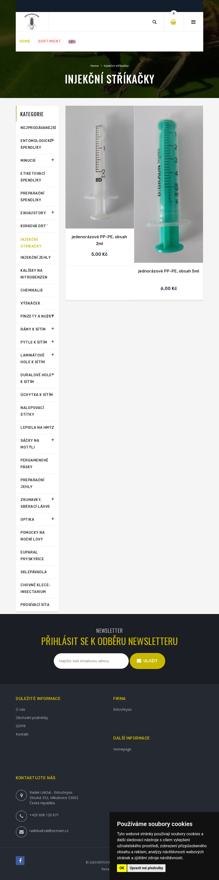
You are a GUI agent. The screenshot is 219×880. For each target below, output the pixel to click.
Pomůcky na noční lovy (32, 536)
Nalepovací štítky (32, 411)
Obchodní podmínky (32, 717)
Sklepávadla (33, 572)
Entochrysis (122, 709)
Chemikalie (31, 290)
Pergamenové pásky (34, 463)
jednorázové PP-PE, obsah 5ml (168, 271)
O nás (20, 709)
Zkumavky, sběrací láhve (35, 503)
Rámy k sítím (33, 329)
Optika (27, 520)
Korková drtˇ (34, 226)
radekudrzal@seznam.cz (49, 830)
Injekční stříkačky (116, 66)
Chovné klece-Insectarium (35, 588)
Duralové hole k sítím (36, 378)
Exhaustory (33, 213)
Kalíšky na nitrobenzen (34, 274)
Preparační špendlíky (32, 196)
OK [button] (122, 868)
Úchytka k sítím (36, 395)
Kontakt (22, 734)
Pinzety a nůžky (37, 316)
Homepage (122, 749)
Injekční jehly (35, 258)
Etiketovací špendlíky (32, 177)
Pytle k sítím (33, 342)
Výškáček (30, 303)
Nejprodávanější (37, 128)
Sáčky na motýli (29, 444)
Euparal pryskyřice (32, 555)
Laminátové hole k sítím (32, 358)
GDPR (21, 726)
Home (94, 66)
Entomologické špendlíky (36, 144)
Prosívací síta (35, 605)
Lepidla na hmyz (37, 428)
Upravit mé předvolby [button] (146, 868)
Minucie (28, 160)
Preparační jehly (32, 483)
